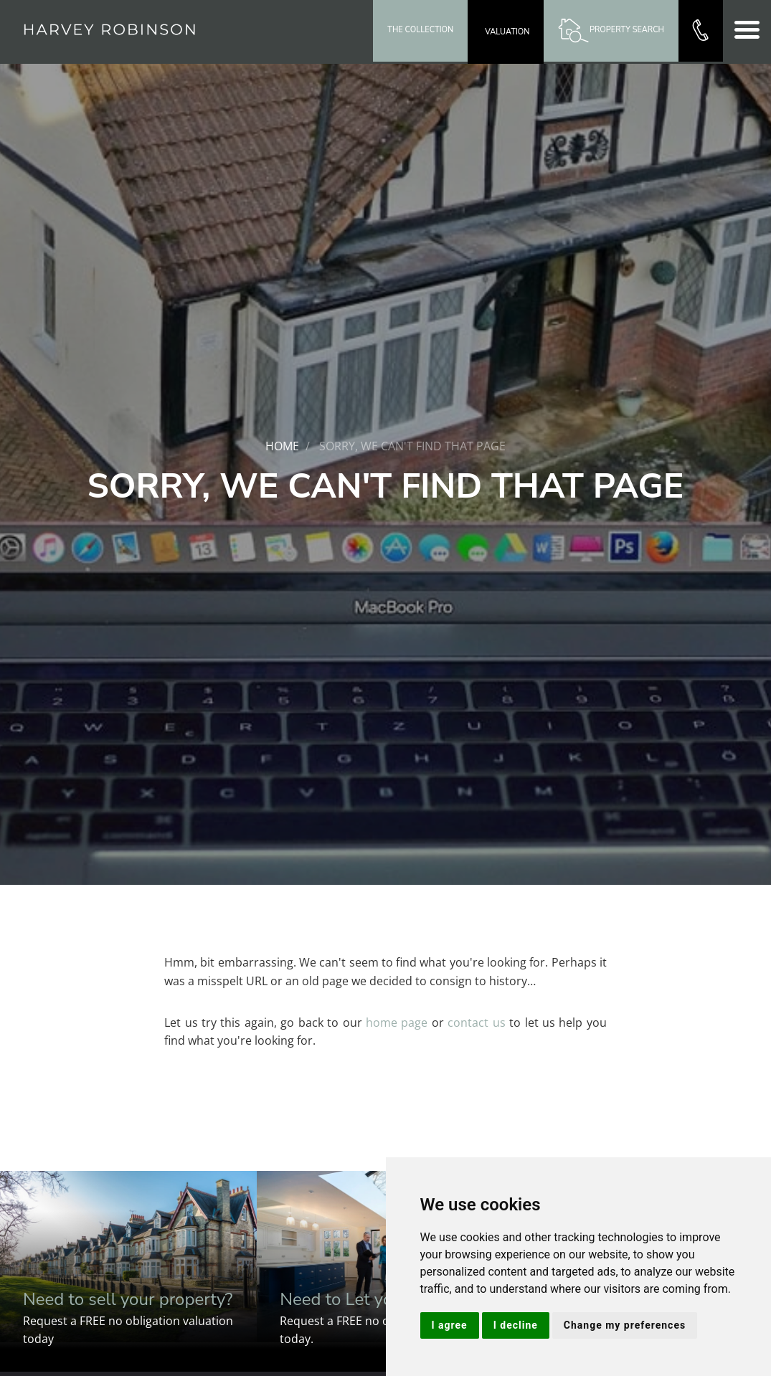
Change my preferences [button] (625, 1325)
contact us (476, 1022)
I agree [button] (450, 1325)
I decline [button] (515, 1325)
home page (396, 1022)
